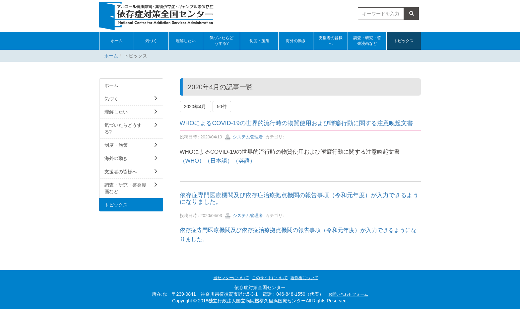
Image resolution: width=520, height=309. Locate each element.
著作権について (304, 277)
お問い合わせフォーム (348, 294)
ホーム (111, 55)
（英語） (244, 161)
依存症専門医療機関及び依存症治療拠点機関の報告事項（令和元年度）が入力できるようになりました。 (299, 198)
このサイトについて (270, 277)
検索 (411, 13)
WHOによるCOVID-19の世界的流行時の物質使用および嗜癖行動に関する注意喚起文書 (296, 123)
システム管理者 (244, 136)
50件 (222, 106)
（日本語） (219, 161)
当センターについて (231, 277)
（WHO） (192, 161)
